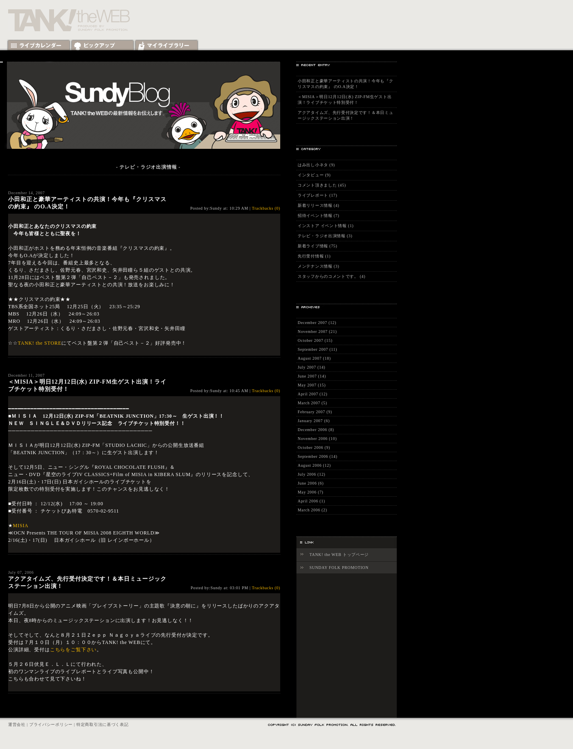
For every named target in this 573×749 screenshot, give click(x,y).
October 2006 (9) (314, 447)
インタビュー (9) (314, 175)
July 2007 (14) (311, 367)
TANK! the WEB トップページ (339, 554)
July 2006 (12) (311, 474)
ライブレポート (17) (317, 195)
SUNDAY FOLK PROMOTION (339, 567)
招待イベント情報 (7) (318, 215)
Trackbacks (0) (266, 208)
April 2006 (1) (311, 501)
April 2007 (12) (312, 394)
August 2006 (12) (314, 465)
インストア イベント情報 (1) (326, 225)
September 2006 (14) (317, 456)
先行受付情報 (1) (314, 256)
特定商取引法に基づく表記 (102, 724)
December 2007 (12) (317, 322)
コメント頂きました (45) (322, 185)
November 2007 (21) (317, 331)
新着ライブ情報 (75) (317, 246)
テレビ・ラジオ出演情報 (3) (325, 236)
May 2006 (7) (310, 492)
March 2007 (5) (312, 403)
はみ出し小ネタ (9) (316, 165)
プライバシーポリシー (51, 724)
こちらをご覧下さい (73, 649)
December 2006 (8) (316, 429)
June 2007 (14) (312, 376)
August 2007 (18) (314, 358)
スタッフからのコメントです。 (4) (331, 276)
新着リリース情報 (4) (318, 205)
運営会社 (17, 724)
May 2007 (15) (312, 385)
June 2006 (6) (311, 483)
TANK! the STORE (39, 343)
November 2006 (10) (317, 438)
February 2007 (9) (315, 412)
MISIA (20, 525)
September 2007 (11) (317, 349)
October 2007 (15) (315, 340)
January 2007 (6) (314, 420)
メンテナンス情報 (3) (318, 266)
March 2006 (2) (312, 510)
